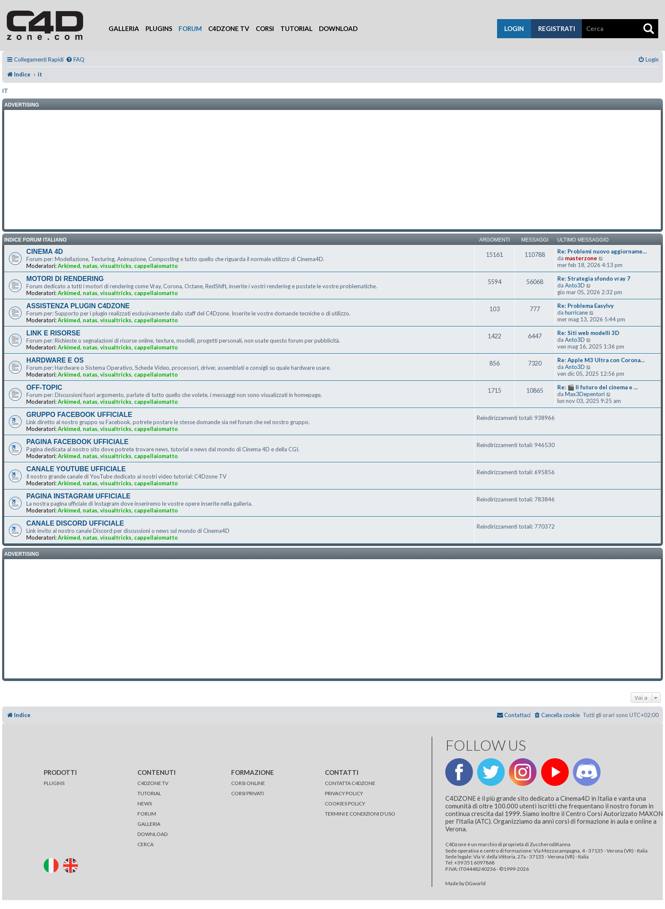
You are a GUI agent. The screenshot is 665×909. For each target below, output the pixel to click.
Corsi (265, 28)
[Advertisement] (332, 169)
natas (90, 265)
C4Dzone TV (228, 28)
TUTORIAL (149, 793)
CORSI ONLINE (248, 783)
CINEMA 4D (44, 251)
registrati (556, 28)
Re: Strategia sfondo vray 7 (593, 278)
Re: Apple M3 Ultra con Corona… (601, 360)
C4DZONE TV (152, 783)
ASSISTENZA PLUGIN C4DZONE (78, 306)
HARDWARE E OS (55, 360)
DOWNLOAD (152, 834)
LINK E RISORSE (53, 333)
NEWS (144, 803)
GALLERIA (148, 824)
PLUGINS (54, 783)
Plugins (158, 28)
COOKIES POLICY (345, 803)
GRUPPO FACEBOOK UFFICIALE (79, 414)
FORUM (146, 814)
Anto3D (575, 285)
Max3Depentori (585, 394)
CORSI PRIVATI (247, 793)
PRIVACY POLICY (344, 793)
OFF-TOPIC (44, 387)
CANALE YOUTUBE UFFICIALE (76, 469)
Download (338, 28)
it (5, 90)
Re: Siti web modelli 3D (588, 332)
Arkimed (69, 265)
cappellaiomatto (156, 265)
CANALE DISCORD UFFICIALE (75, 523)
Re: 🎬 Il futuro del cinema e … (597, 387)
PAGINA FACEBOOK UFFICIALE (77, 441)
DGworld (475, 883)
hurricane (576, 312)
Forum (190, 28)
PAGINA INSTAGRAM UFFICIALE (78, 496)
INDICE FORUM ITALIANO (35, 240)
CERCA (145, 844)
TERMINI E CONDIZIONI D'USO (360, 814)
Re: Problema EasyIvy (585, 305)
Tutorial (296, 28)
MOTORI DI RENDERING (65, 278)
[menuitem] (75, 59)
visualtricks (115, 265)
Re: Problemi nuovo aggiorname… (602, 251)
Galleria (124, 28)
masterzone (581, 258)
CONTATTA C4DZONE (350, 783)
